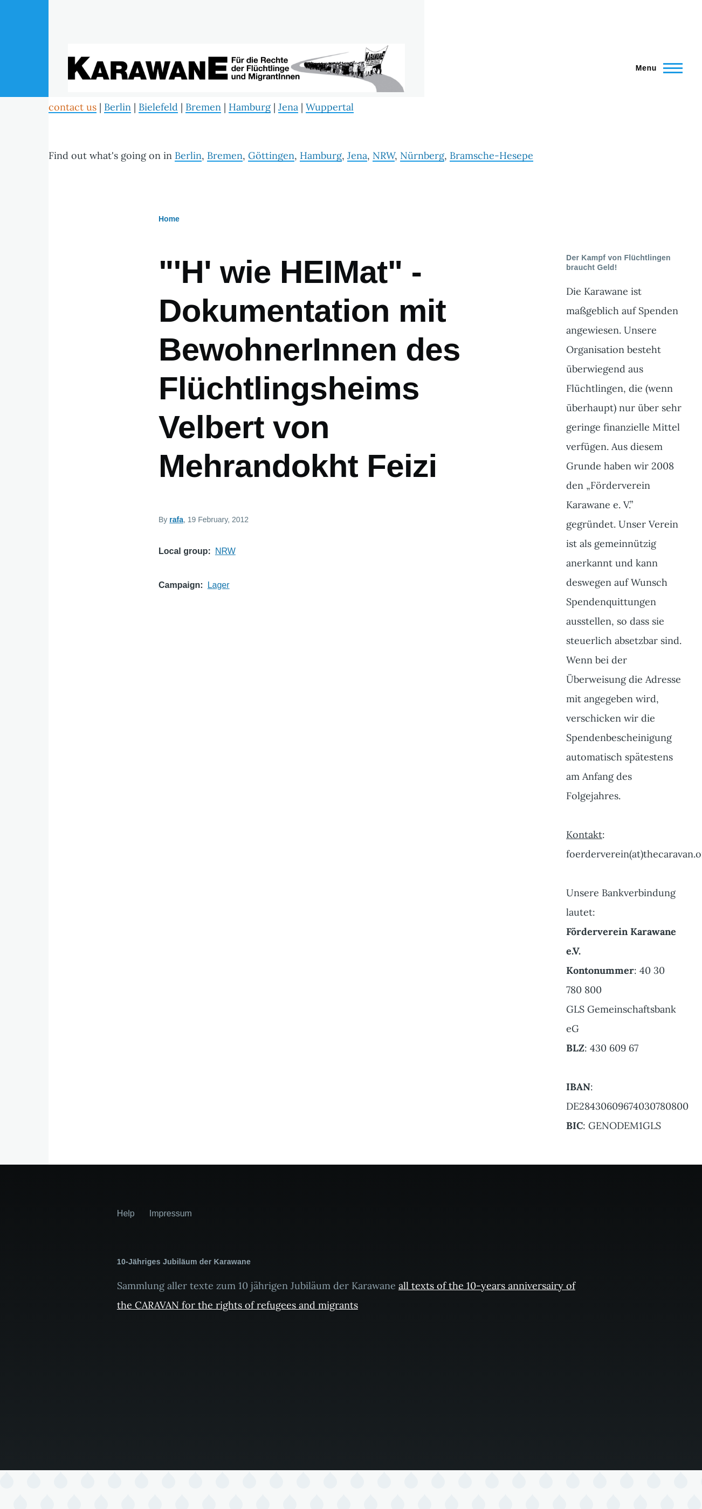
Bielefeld (158, 107)
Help (126, 1213)
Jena (288, 107)
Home (169, 218)
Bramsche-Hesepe (491, 155)
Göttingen (271, 155)
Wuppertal (330, 107)
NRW (384, 155)
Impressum (170, 1213)
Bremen (203, 107)
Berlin (117, 107)
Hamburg (250, 107)
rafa (176, 519)
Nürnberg (422, 155)
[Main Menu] (656, 68)
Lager (219, 585)
